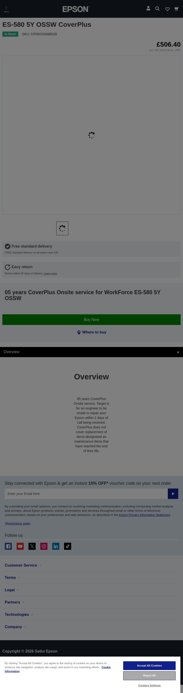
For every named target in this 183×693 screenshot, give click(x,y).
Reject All (149, 675)
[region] (90, 674)
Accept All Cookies (149, 665)
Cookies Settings (149, 685)
